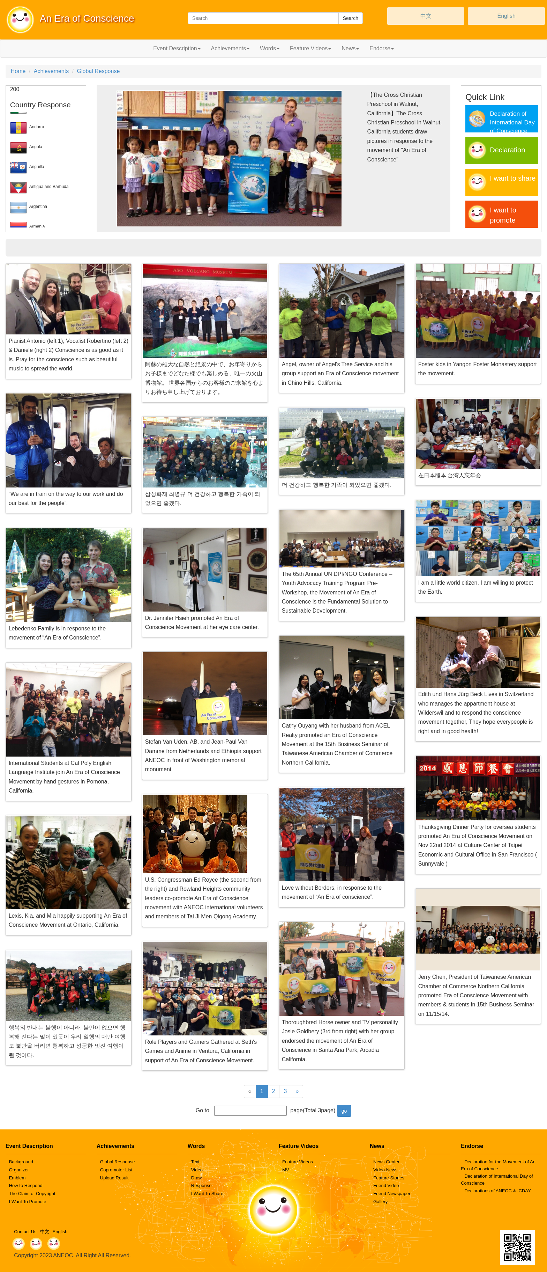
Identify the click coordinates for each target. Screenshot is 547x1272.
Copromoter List (116, 1169)
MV (285, 1169)
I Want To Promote (27, 1201)
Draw (196, 1177)
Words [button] (269, 48)
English (506, 16)
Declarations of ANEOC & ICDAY (497, 1190)
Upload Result (114, 1177)
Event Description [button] (176, 48)
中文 (426, 16)
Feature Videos (297, 1161)
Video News (385, 1169)
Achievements (51, 71)
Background (21, 1161)
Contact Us (25, 1231)
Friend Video (386, 1185)
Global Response (98, 71)
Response (201, 1185)
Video (197, 1169)
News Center (386, 1161)
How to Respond (26, 1185)
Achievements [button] (230, 48)
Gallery (380, 1201)
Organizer (19, 1169)
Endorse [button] (381, 48)
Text (195, 1161)
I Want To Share (207, 1193)
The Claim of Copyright (32, 1193)
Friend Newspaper (391, 1193)
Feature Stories (388, 1177)
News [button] (350, 48)
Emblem (17, 1177)
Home (18, 71)
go (344, 1111)
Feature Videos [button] (310, 48)
